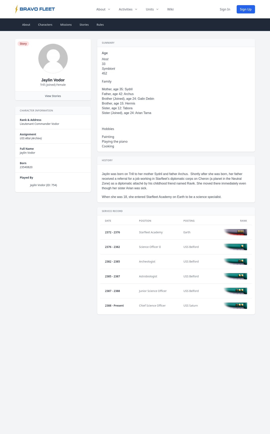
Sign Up (246, 9)
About (26, 24)
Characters (45, 24)
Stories (84, 24)
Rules (100, 24)
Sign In (225, 9)
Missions (66, 24)
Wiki (170, 9)
